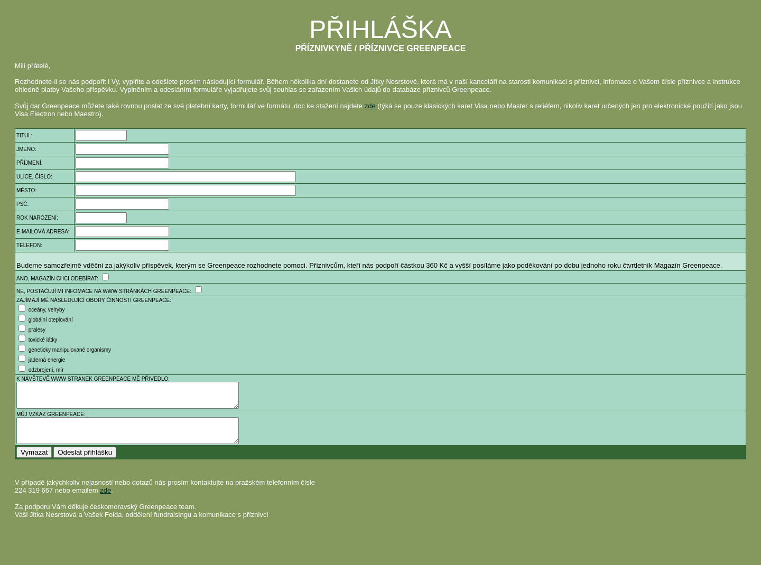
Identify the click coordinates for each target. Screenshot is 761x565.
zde (370, 106)
